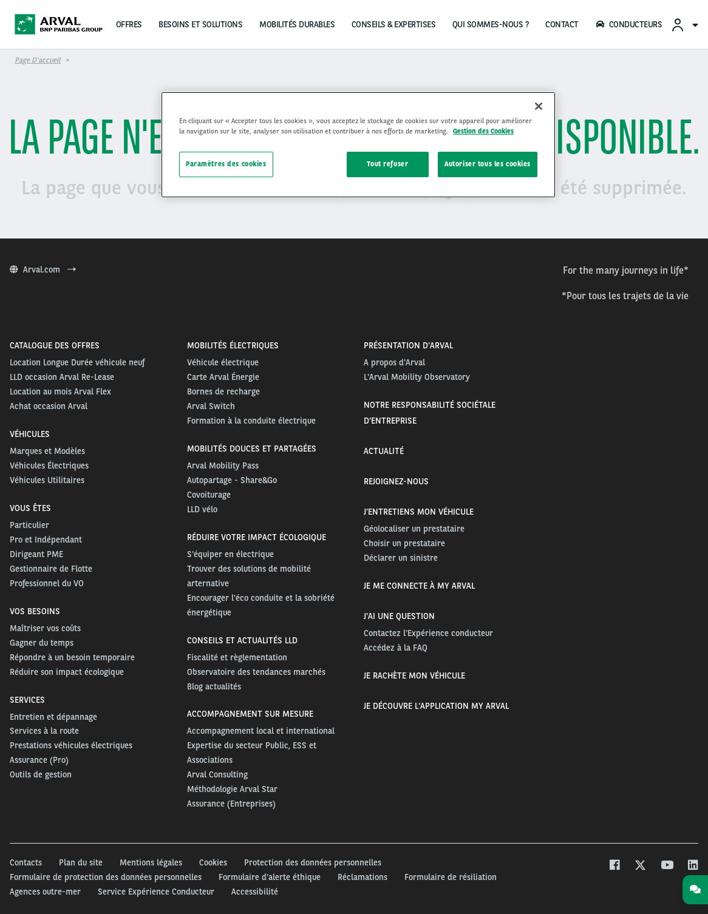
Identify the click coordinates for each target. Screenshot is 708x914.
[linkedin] (692, 866)
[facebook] (614, 866)
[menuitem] (684, 24)
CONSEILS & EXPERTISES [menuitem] (394, 24)
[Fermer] (538, 106)
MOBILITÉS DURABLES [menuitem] (297, 24)
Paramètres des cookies (226, 164)
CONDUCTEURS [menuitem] (628, 24)
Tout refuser (387, 164)
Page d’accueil (38, 60)
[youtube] (666, 866)
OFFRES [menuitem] (129, 24)
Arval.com (43, 269)
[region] (358, 145)
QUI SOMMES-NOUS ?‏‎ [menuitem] (490, 24)
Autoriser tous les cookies (487, 164)
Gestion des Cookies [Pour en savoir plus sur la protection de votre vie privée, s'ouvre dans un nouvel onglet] (483, 131)
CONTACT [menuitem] (562, 24)
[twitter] (640, 866)
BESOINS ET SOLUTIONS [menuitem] (200, 24)
